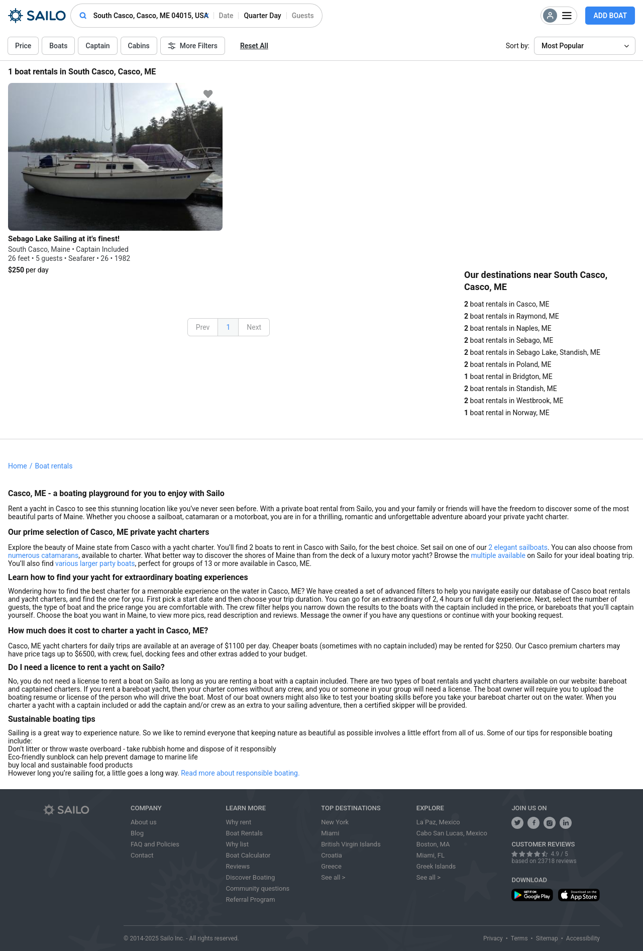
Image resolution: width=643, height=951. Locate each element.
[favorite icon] (208, 94)
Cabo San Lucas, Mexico (451, 833)
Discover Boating (250, 877)
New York (335, 822)
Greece (331, 866)
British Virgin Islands (350, 844)
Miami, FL (430, 855)
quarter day (262, 16)
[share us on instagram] (550, 823)
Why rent (239, 822)
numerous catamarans (43, 555)
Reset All (254, 46)
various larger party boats (95, 563)
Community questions (258, 888)
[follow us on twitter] (517, 823)
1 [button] (228, 327)
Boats (58, 46)
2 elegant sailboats (518, 547)
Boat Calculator (248, 855)
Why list (237, 844)
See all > (333, 877)
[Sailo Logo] (37, 15)
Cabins (139, 46)
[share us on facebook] (533, 823)
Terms (519, 938)
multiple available (498, 555)
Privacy (493, 938)
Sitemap (547, 938)
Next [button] (254, 327)
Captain (97, 46)
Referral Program (250, 899)
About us (144, 822)
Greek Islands (436, 866)
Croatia (331, 855)
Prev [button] (203, 327)
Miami (330, 833)
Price (23, 46)
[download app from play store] (532, 895)
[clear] (206, 16)
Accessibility (583, 938)
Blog (137, 833)
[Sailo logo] (83, 810)
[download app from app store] (579, 895)
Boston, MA (433, 844)
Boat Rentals (244, 833)
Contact (142, 855)
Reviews (238, 866)
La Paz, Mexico (438, 822)
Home (17, 466)
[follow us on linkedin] (566, 823)
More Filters (193, 46)
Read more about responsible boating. (240, 773)
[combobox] (150, 15)
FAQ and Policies (155, 844)
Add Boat (610, 16)
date (226, 16)
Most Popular (563, 46)
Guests (303, 16)
